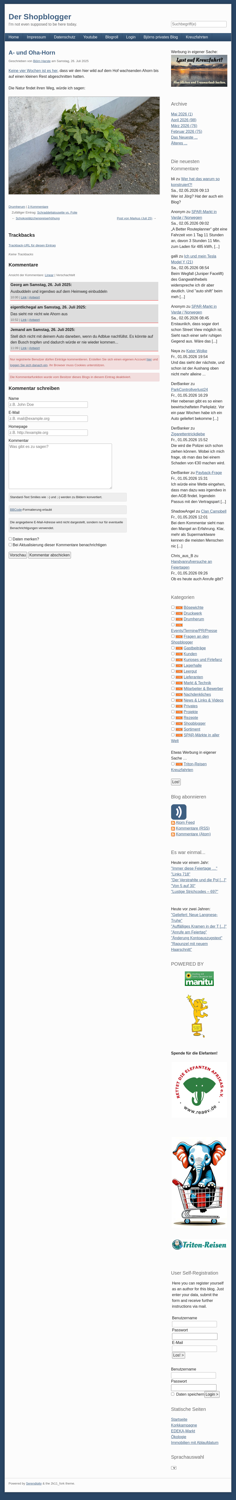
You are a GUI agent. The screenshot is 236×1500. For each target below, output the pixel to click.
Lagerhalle (193, 665)
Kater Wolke (196, 351)
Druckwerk (193, 613)
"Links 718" (180, 874)
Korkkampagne (184, 1425)
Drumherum (17, 206)
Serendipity (34, 1483)
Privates (191, 706)
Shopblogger (195, 723)
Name (14, 398)
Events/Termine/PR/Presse (194, 631)
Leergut (190, 671)
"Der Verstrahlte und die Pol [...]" (198, 880)
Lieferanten (193, 677)
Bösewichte (193, 607)
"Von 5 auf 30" (183, 886)
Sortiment (192, 729)
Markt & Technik (197, 683)
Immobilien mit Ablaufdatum (195, 1443)
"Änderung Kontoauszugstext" (196, 938)
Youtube (90, 37)
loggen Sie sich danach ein (29, 365)
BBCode (16, 509)
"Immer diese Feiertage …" (194, 868)
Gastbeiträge (195, 648)
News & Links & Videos (203, 700)
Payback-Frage (209, 473)
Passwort (180, 1330)
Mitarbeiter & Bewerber (203, 689)
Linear (49, 275)
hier (149, 359)
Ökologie (178, 1437)
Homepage (18, 426)
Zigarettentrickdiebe (188, 434)
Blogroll (111, 37)
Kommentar (19, 440)
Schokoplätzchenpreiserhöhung (38, 218)
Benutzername (184, 1318)
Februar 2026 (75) (186, 131)
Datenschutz (64, 37)
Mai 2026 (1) (182, 114)
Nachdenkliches (197, 694)
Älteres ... (179, 143)
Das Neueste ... (184, 137)
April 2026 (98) (183, 120)
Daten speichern (189, 1394)
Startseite (179, 1419)
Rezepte (191, 718)
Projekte (191, 712)
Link (24, 297)
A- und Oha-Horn (32, 52)
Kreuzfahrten (197, 37)
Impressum (36, 37)
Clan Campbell (213, 511)
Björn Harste (41, 61)
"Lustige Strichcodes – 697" (194, 892)
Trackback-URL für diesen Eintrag (32, 245)
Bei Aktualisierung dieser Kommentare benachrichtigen (60, 545)
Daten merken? (26, 539)
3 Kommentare (38, 206)
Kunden (190, 654)
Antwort (34, 297)
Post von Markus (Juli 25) (134, 218)
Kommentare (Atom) (193, 834)
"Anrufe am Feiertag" (189, 932)
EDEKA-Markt (183, 1431)
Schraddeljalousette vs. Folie (57, 212)
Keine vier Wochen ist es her (33, 71)
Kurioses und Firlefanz (203, 660)
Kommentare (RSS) (193, 828)
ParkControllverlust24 (189, 390)
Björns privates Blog (161, 37)
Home (14, 37)
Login (131, 37)
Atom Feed (185, 822)
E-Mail (14, 412)
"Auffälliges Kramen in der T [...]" (199, 926)
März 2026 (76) (184, 126)
